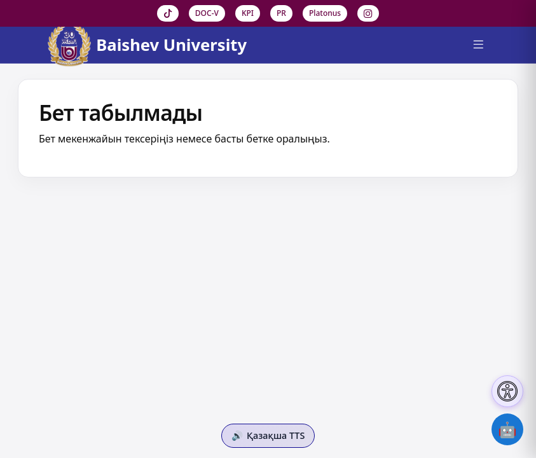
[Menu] (478, 45)
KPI (248, 13)
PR (281, 13)
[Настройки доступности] (507, 391)
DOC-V (207, 13)
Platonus (325, 13)
